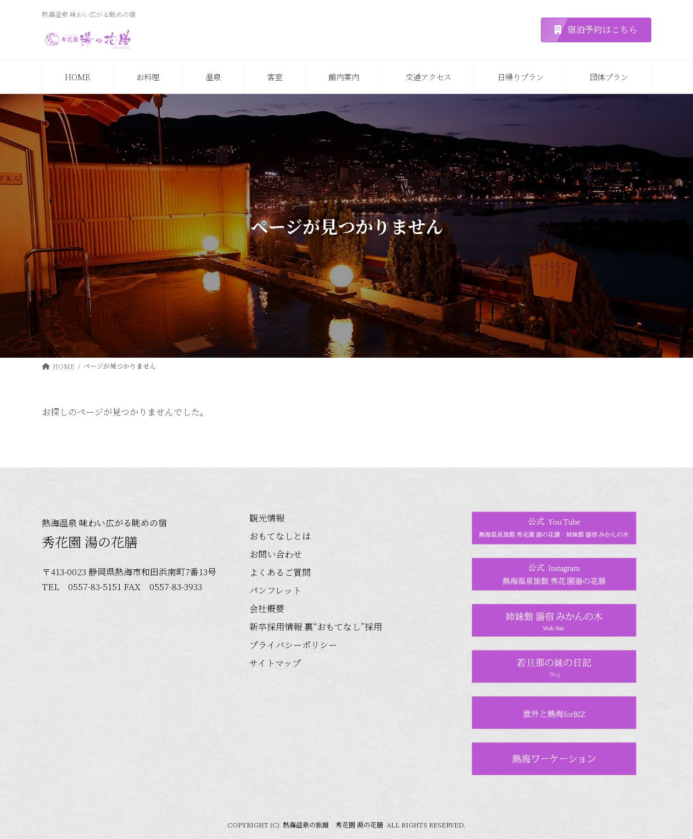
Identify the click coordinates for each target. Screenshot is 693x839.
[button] (596, 30)
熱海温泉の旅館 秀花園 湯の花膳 (333, 824)
